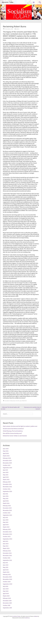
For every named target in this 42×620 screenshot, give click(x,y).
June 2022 (6, 543)
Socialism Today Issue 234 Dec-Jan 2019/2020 (16, 400)
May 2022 (5, 546)
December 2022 (7, 531)
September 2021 (7, 560)
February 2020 (7, 598)
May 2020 (5, 591)
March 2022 (6, 548)
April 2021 (6, 569)
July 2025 (5, 470)
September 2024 (7, 491)
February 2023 (7, 529)
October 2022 (6, 536)
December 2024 (7, 484)
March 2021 (6, 572)
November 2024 (7, 486)
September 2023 (7, 515)
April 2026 (6, 453)
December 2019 (7, 600)
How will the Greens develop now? (12, 433)
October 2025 (6, 465)
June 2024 (5, 496)
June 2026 (6, 448)
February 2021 (7, 574)
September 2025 (7, 467)
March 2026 (6, 455)
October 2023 (6, 512)
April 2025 (6, 477)
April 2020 (6, 593)
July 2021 (5, 562)
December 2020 (7, 577)
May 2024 (5, 498)
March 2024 (6, 503)
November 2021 (7, 555)
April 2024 (6, 501)
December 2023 (7, 508)
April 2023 (6, 524)
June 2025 (5, 472)
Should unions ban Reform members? (13, 428)
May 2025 (5, 474)
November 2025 (7, 463)
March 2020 (6, 596)
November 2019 (7, 603)
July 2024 (5, 493)
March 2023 (6, 527)
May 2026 (5, 451)
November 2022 (7, 534)
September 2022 (7, 539)
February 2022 (7, 550)
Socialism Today (7, 2)
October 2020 (6, 581)
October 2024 (6, 489)
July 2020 (5, 586)
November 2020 (7, 579)
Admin (17, 29)
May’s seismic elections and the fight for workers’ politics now (20, 426)
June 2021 (5, 565)
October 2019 (6, 605)
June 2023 (5, 520)
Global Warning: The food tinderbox (13, 431)
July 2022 (5, 541)
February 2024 (7, 505)
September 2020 (7, 584)
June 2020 (6, 588)
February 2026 (7, 458)
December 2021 (7, 553)
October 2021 (6, 558)
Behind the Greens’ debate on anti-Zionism (19, 435)
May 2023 (5, 522)
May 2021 (5, 567)
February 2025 (7, 482)
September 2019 (7, 607)
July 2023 (5, 517)
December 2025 (7, 460)
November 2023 (7, 510)
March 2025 (6, 479)
